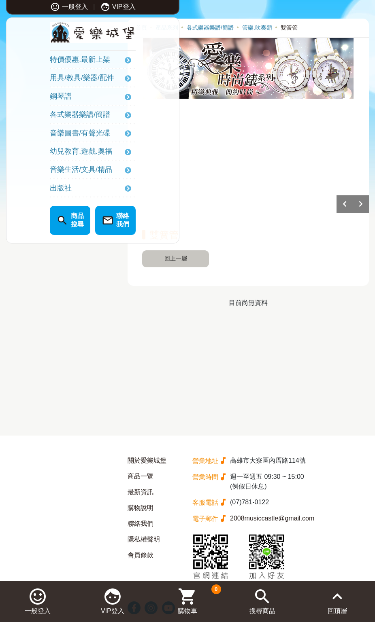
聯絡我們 (140, 523)
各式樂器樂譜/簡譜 (46, 116)
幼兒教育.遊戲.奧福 (47, 153)
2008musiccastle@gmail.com (272, 518)
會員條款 (140, 555)
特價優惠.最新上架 (46, 61)
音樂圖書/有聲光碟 (46, 135)
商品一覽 (140, 476)
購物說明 (140, 507)
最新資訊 (140, 492)
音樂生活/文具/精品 (47, 171)
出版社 (27, 190)
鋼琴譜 (27, 98)
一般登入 (35, 6)
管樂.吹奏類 (257, 27)
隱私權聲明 (144, 539)
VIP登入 (84, 6)
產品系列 (167, 27)
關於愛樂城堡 (147, 460)
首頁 (141, 27)
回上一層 (175, 258)
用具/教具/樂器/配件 (48, 80)
